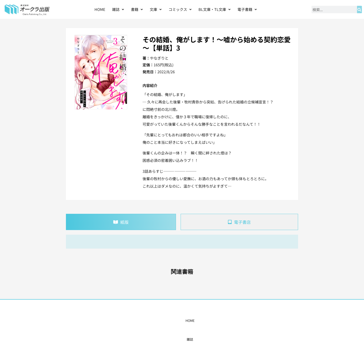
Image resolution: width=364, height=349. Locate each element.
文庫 (156, 9)
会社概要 (230, 320)
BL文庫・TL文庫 (214, 9)
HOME (99, 9)
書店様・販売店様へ (202, 320)
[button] (118, 9)
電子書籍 (247, 9)
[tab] (121, 222)
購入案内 (173, 320)
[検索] (359, 9)
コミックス (180, 9)
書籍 (137, 9)
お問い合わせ (253, 320)
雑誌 (118, 9)
